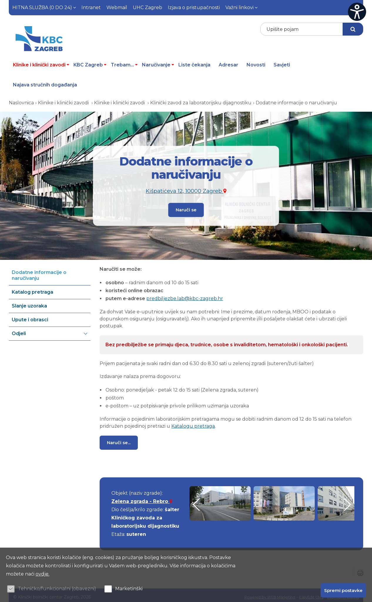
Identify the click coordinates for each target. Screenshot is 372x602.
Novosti (256, 61)
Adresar (228, 61)
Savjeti (282, 61)
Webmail (116, 7)
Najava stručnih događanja (45, 81)
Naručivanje (158, 61)
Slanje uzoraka (29, 302)
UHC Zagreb (147, 7)
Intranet (91, 7)
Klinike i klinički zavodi (41, 61)
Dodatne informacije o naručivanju (296, 99)
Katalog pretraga (32, 288)
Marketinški (129, 588)
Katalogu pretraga (193, 422)
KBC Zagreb (90, 61)
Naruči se (186, 205)
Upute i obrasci (30, 316)
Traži (353, 29)
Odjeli (50, 330)
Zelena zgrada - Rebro (141, 498)
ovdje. (42, 574)
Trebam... (124, 61)
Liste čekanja (194, 61)
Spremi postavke (343, 589)
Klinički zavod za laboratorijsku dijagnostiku (201, 99)
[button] (347, 501)
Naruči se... (118, 439)
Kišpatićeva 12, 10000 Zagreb (186, 188)
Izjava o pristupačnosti (194, 7)
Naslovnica (21, 99)
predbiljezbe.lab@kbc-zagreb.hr (184, 295)
